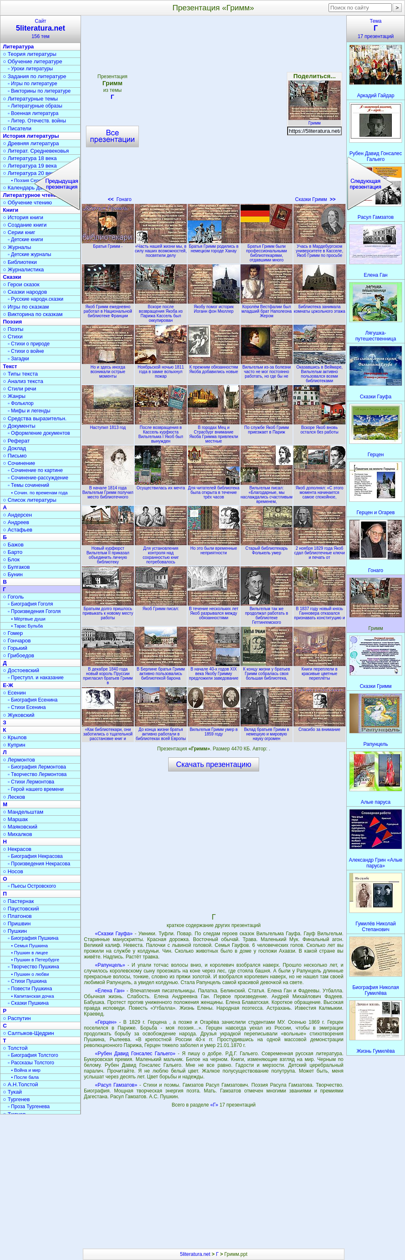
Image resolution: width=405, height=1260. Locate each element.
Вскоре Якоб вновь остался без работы (319, 427)
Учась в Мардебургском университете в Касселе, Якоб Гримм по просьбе (319, 249)
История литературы (31, 136)
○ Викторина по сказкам (32, 314)
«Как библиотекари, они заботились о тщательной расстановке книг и (108, 732)
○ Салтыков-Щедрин (28, 1033)
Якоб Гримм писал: (161, 606)
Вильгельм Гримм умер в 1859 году (214, 729)
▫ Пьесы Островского (32, 886)
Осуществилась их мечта (161, 485)
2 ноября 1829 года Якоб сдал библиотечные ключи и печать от (319, 550)
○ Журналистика (23, 269)
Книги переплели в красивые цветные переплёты (319, 671)
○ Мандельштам (23, 812)
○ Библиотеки (20, 262)
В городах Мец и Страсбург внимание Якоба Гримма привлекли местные (214, 432)
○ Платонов (17, 916)
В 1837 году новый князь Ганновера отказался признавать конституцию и (319, 611)
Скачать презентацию (213, 764)
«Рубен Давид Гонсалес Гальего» (135, 1053)
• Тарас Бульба (27, 625)
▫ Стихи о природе (29, 344)
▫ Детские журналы (29, 254)
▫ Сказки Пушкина (28, 1003)
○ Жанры (14, 396)
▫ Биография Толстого (33, 1055)
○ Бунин (13, 574)
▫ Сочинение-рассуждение (38, 478)
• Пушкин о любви (30, 974)
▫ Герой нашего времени (36, 789)
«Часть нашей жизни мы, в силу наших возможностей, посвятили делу (161, 249)
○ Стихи (13, 336)
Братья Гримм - (108, 244)
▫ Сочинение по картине (35, 470)
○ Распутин (17, 1018)
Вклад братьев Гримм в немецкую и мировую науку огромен (267, 732)
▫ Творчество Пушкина (33, 967)
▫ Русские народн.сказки (35, 299)
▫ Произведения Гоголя (34, 611)
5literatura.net (195, 1254)
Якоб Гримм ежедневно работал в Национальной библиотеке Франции (108, 309)
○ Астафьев (17, 530)
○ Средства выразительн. (35, 418)
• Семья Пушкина (29, 945)
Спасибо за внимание (319, 727)
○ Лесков (14, 797)
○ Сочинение (19, 463)
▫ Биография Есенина (32, 700)
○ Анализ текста (23, 381)
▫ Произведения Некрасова (39, 864)
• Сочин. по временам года (39, 492)
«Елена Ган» (110, 991)
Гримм (314, 120)
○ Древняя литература (31, 143)
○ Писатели (17, 128)
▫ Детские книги (25, 239)
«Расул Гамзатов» (116, 1085)
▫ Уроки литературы (30, 69)
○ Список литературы (29, 500)
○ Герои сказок (21, 284)
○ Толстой (15, 1048)
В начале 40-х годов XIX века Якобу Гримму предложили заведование (214, 671)
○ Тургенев (16, 1099)
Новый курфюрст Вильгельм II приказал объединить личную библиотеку (108, 552)
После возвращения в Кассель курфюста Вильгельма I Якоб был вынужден (161, 432)
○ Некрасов (17, 849)
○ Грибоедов (18, 655)
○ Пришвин (17, 923)
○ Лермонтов (19, 760)
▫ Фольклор (20, 403)
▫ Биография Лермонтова (37, 767)
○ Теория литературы (29, 54)
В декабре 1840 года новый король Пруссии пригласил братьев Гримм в (108, 673)
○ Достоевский (21, 670)
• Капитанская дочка (32, 996)
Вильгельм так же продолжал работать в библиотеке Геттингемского (267, 613)
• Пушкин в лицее (29, 952)
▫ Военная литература (33, 113)
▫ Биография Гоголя (30, 604)
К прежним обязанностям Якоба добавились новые (214, 367)
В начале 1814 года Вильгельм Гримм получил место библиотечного (108, 490)
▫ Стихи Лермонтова (31, 782)
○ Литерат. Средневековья (36, 151)
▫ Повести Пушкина (30, 989)
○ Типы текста (20, 374)
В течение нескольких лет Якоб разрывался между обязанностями (214, 611)
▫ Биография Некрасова (35, 856)
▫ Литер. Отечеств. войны (37, 121)
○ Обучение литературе (32, 61)
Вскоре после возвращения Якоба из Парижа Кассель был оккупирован (161, 311)
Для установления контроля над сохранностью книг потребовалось (161, 552)
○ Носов (13, 871)
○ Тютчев (14, 1114)
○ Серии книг (19, 232)
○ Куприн (14, 745)
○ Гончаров (17, 640)
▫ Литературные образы (35, 106)
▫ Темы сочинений (28, 485)
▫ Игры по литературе (32, 83)
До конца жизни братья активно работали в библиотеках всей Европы (161, 732)
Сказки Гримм (315, 199)
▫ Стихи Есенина (27, 707)
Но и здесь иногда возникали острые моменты (108, 369)
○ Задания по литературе (34, 76)
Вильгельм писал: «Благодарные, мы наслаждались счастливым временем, (267, 492)
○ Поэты (13, 329)
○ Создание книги (25, 225)
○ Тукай (12, 1092)
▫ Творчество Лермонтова (37, 774)
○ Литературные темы (30, 99)
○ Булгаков (16, 567)
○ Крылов (14, 737)
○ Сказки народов (25, 292)
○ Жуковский (18, 715)
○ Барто (12, 552)
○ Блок (11, 559)
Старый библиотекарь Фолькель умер (267, 548)
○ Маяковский (20, 827)
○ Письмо (15, 456)
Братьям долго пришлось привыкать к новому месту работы (108, 611)
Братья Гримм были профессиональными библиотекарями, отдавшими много (267, 251)
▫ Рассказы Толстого (31, 1063)
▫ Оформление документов (39, 433)
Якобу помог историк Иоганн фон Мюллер (214, 307)
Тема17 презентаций (376, 28)
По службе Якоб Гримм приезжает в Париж (267, 427)
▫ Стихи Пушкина (27, 981)
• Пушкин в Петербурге (35, 959)
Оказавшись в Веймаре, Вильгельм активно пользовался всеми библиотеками (319, 371)
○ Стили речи (19, 389)
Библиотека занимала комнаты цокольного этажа (319, 307)
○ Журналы (17, 247)
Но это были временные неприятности (214, 548)
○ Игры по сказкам (26, 307)
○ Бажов (13, 544)
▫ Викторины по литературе (39, 91)
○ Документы (19, 426)
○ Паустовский (21, 908)
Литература (18, 46)
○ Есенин (14, 693)
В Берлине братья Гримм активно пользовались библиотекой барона (161, 671)
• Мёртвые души (28, 618)
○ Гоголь (13, 597)
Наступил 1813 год (108, 425)
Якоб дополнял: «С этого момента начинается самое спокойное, (319, 490)
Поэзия (12, 322)
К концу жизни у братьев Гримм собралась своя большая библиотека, (267, 671)
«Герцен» (106, 1022)
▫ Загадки (18, 359)
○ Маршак (15, 819)
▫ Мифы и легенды (29, 411)
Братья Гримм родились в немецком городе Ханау (214, 246)
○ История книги (23, 217)
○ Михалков (17, 834)
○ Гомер (13, 633)
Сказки (12, 277)
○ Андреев (16, 522)
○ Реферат (16, 441)
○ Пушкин (15, 931)
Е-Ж (8, 685)
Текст (10, 366)
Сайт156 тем (40, 28)
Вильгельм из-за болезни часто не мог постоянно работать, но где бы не (267, 369)
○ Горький (15, 648)
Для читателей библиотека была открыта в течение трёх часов (214, 490)
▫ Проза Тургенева (29, 1106)
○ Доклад (14, 448)
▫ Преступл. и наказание (36, 677)
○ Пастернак (18, 901)
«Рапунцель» (110, 965)
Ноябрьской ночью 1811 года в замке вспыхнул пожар (161, 369)
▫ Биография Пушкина (33, 938)
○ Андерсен (17, 515)
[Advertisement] (214, 842)
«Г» (214, 1105)
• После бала (25, 1077)
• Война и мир (25, 1070)
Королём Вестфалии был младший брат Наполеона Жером (267, 309)
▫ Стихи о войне (26, 351)
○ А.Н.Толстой (20, 1084)
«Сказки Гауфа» (114, 934)
